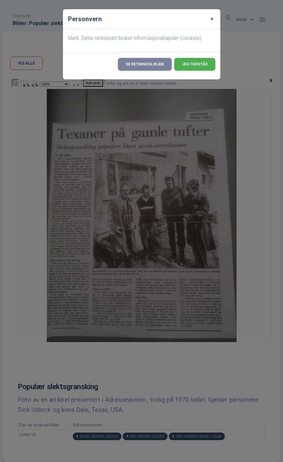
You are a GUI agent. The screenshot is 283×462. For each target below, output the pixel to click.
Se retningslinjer (145, 64)
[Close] (212, 19)
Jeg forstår (195, 64)
